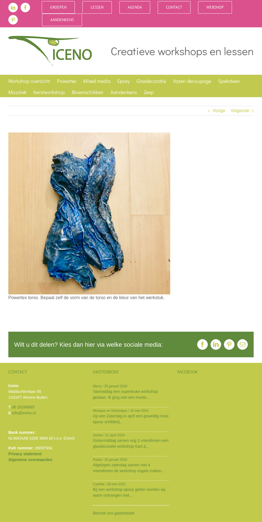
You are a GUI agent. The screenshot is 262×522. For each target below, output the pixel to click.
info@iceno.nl (24, 413)
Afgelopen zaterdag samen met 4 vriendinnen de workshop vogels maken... (129, 468)
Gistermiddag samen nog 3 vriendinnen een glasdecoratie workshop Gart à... (131, 443)
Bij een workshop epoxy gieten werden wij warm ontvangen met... (129, 492)
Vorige (218, 110)
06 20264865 (23, 407)
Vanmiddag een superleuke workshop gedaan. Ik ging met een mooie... (125, 394)
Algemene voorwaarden (30, 459)
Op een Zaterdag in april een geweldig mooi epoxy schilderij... (131, 419)
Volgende (240, 110)
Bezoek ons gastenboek (113, 513)
